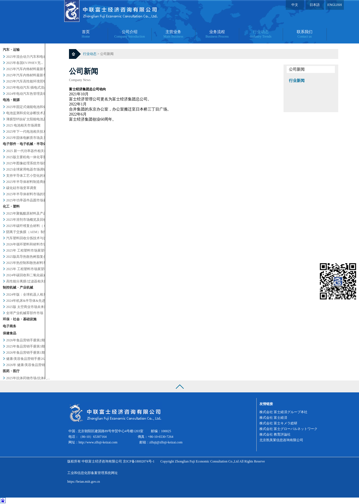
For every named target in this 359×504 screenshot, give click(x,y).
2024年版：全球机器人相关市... (29, 294)
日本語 (315, 5)
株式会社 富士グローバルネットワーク (288, 429)
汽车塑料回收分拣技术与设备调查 (31, 238)
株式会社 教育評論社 (275, 434)
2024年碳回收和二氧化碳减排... (29, 275)
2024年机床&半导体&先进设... (28, 301)
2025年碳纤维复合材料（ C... (27, 226)
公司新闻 (297, 69)
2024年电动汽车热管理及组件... (29, 94)
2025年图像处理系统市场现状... (29, 163)
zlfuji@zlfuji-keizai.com (166, 442)
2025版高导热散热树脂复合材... (29, 257)
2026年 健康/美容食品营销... (26, 365)
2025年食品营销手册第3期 (25, 346)
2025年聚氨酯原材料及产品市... (29, 213)
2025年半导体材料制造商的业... (29, 182)
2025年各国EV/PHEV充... (24, 63)
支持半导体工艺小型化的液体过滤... (32, 176)
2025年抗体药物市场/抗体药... (28, 378)
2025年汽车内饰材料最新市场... (29, 69)
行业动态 (90, 54)
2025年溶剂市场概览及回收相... (29, 220)
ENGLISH (334, 5)
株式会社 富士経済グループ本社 (283, 412)
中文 (294, 5)
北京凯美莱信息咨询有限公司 (281, 440)
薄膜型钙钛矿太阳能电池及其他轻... (32, 119)
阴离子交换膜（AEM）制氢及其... (31, 232)
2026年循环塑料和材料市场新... (29, 244)
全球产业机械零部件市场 (24, 313)
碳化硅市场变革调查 (21, 188)
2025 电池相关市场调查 (23, 125)
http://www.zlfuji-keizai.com (98, 442)
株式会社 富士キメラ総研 (278, 423)
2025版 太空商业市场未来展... (28, 307)
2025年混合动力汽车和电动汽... (29, 57)
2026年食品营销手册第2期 (25, 340)
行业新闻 (297, 81)
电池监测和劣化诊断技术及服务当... (32, 113)
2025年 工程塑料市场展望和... (28, 250)
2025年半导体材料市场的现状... (29, 194)
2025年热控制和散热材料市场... (29, 263)
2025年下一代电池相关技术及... (29, 132)
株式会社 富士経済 (273, 418)
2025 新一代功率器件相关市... (28, 151)
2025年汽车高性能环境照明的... (29, 81)
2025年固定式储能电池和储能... (29, 107)
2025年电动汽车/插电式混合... (28, 87)
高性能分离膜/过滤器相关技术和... (31, 281)
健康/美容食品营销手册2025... (28, 359)
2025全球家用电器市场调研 (26, 169)
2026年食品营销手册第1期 (25, 353)
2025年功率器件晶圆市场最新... (29, 200)
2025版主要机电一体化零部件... (29, 157)
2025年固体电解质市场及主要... (29, 138)
